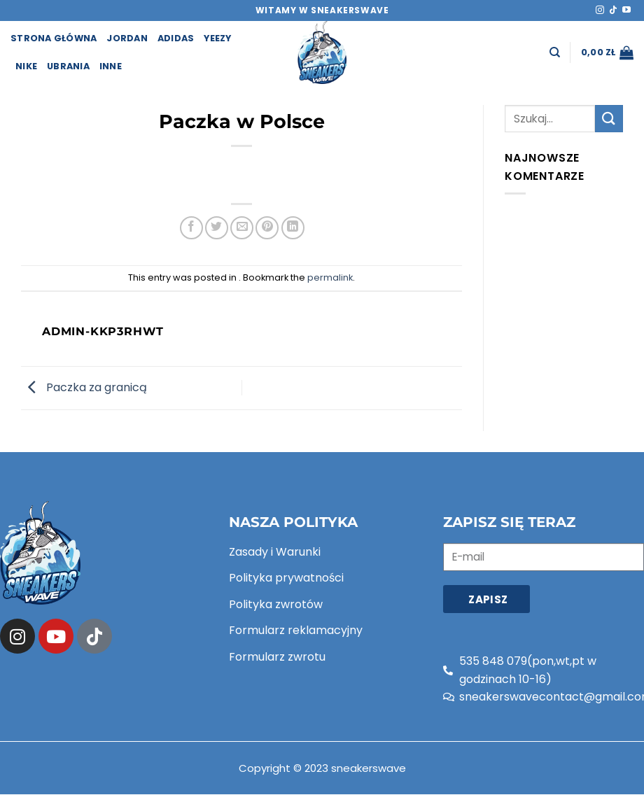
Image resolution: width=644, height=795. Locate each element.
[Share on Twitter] (216, 227)
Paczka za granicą (84, 387)
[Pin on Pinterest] (267, 227)
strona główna (53, 38)
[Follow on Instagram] (600, 10)
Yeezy (217, 38)
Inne (110, 66)
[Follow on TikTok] (613, 10)
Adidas (176, 38)
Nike (26, 66)
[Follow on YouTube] (626, 10)
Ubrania (68, 66)
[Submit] (609, 118)
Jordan (127, 38)
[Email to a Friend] (241, 227)
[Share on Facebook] (191, 227)
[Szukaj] (555, 52)
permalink (330, 277)
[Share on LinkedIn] (292, 227)
